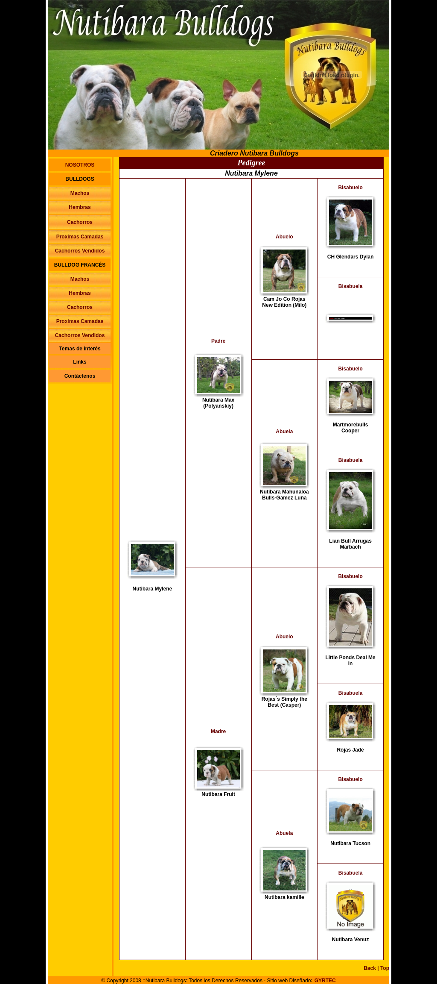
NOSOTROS (80, 165)
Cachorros (80, 222)
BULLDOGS (79, 179)
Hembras (79, 207)
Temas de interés (79, 349)
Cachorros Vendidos (80, 251)
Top (384, 968)
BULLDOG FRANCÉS (80, 265)
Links (79, 362)
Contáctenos (80, 376)
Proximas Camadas (80, 237)
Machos (80, 193)
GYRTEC (325, 981)
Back (370, 968)
